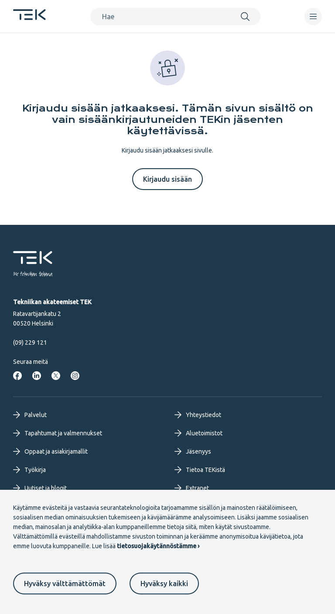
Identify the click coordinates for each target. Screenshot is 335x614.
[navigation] (313, 16)
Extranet (191, 488)
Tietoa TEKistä (199, 469)
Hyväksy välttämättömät (65, 583)
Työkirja (29, 469)
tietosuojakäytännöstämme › (158, 546)
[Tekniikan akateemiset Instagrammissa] (75, 375)
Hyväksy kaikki (164, 583)
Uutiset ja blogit (40, 488)
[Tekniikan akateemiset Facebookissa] (17, 375)
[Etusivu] (29, 17)
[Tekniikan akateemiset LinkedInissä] (36, 375)
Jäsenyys (192, 451)
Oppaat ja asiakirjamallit (50, 451)
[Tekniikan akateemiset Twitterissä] (55, 375)
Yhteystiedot (197, 414)
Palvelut (30, 414)
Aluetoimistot (198, 433)
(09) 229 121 (30, 342)
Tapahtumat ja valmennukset (57, 433)
